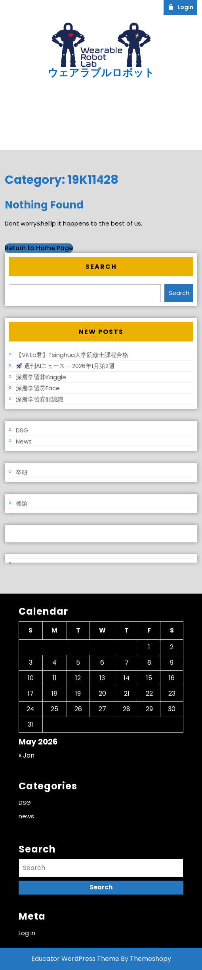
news (24, 441)
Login (183, 7)
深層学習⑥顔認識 (39, 399)
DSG (22, 430)
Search (101, 266)
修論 (22, 503)
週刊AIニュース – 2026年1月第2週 (65, 366)
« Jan (26, 755)
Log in (17, 533)
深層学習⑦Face (38, 388)
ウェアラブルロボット (101, 73)
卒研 (22, 472)
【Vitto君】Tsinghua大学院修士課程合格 (72, 355)
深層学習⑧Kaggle (41, 377)
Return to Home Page (39, 248)
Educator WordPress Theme (75, 958)
